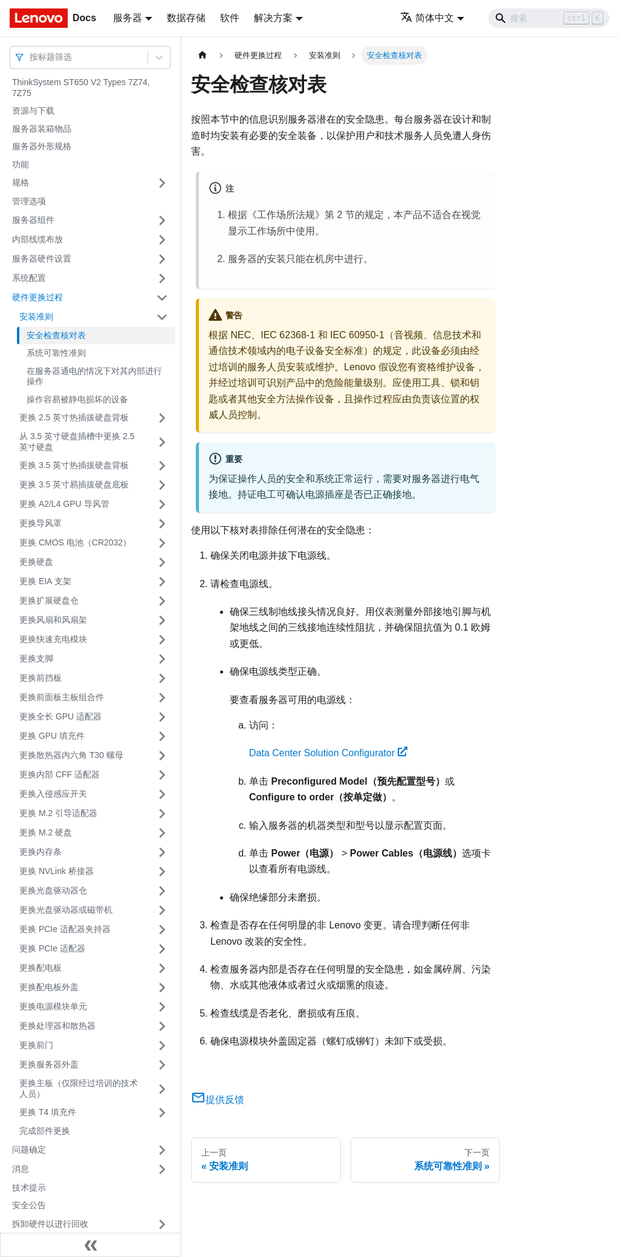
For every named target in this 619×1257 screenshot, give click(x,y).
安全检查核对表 (56, 335)
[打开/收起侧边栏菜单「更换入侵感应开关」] (162, 794)
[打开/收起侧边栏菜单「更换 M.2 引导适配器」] (162, 813)
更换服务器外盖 (49, 1064)
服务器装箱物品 (41, 128)
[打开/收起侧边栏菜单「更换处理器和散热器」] (162, 1026)
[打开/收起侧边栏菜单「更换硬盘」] (162, 562)
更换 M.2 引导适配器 (58, 813)
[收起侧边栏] (90, 1245)
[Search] (548, 18)
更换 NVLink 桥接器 (56, 871)
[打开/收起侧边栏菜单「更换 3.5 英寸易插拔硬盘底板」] (162, 485)
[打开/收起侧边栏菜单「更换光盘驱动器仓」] (162, 891)
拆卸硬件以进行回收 (50, 1224)
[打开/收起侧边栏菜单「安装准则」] (162, 317)
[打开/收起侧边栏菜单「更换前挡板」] (162, 678)
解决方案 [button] (273, 18)
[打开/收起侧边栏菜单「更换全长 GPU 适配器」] (162, 717)
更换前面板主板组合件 (61, 697)
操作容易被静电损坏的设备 (77, 399)
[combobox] (31, 57)
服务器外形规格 (41, 146)
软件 (229, 18)
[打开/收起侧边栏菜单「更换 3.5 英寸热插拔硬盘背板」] (162, 465)
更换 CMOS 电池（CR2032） (75, 542)
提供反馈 (217, 1100)
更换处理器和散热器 (57, 1025)
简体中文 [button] (427, 18)
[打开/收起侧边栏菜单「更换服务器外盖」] (162, 1065)
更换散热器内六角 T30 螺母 (71, 755)
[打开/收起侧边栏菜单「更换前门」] (162, 1045)
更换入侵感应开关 (53, 794)
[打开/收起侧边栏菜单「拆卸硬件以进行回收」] (162, 1224)
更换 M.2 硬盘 (45, 832)
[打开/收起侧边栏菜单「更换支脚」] (162, 659)
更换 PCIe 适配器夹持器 (65, 929)
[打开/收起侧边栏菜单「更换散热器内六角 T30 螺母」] (162, 755)
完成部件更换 (44, 1131)
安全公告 (29, 1205)
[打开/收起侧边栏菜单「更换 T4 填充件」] (162, 1112)
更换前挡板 (40, 678)
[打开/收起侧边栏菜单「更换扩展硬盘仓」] (162, 601)
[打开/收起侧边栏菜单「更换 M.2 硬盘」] (162, 833)
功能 (20, 164)
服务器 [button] (127, 18)
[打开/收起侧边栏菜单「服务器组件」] (162, 220)
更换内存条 (40, 852)
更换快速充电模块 (53, 639)
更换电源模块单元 (53, 1006)
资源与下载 (33, 110)
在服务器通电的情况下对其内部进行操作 (94, 376)
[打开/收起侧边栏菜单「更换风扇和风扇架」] (162, 620)
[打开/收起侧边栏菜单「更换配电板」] (162, 968)
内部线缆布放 (37, 239)
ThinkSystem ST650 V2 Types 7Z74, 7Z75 (81, 87)
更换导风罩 (40, 523)
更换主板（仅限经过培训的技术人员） (78, 1088)
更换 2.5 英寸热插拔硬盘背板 (74, 417)
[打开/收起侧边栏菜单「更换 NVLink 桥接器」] (162, 871)
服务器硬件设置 (41, 258)
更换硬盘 (36, 562)
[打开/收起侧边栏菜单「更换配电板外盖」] (162, 987)
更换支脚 (36, 658)
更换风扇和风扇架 (53, 620)
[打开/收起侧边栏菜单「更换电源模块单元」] (162, 1007)
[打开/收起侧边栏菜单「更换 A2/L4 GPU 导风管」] (162, 504)
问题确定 (29, 1149)
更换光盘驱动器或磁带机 (65, 910)
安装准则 (36, 316)
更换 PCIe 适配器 (52, 948)
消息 (20, 1169)
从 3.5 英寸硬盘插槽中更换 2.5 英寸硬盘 (77, 441)
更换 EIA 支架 (45, 581)
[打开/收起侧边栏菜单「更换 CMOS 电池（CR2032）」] (162, 543)
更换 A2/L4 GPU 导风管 (64, 504)
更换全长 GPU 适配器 (60, 716)
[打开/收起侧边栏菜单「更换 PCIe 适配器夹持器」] (162, 929)
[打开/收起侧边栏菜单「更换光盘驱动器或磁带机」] (162, 910)
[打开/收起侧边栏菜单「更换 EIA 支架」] (162, 581)
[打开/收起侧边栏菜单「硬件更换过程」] (162, 297)
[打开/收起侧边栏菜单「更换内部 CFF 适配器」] (162, 775)
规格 (20, 182)
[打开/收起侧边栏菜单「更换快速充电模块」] (162, 639)
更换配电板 (40, 967)
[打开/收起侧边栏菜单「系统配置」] (162, 278)
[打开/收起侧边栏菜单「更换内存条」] (162, 852)
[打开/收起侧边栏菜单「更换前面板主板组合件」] (162, 697)
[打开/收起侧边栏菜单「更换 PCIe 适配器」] (162, 949)
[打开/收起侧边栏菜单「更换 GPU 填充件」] (162, 736)
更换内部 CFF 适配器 (59, 774)
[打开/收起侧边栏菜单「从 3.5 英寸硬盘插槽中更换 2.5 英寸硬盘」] (162, 442)
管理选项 (29, 201)
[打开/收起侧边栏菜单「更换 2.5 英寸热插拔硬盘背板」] (162, 418)
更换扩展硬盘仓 (49, 600)
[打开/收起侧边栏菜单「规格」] (162, 183)
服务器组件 (33, 220)
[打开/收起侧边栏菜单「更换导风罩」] (162, 523)
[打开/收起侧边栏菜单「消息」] (162, 1169)
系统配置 (29, 278)
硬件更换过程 (37, 297)
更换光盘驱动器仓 (53, 890)
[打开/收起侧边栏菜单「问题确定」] (162, 1150)
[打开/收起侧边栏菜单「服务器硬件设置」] (162, 259)
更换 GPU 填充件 (52, 736)
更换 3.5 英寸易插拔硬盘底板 (74, 484)
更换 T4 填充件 (47, 1112)
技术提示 (29, 1187)
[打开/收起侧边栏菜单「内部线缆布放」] (162, 239)
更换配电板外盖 (49, 987)
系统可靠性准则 (56, 353)
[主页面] (202, 55)
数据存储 (186, 18)
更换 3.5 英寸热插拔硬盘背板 (74, 465)
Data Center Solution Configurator (328, 753)
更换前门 (36, 1045)
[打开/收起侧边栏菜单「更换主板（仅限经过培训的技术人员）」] (162, 1089)
